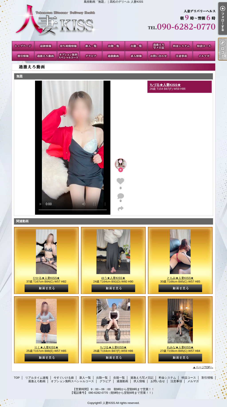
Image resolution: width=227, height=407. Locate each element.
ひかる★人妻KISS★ (46, 278)
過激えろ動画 (45, 56)
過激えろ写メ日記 (158, 46)
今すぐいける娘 (68, 46)
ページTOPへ (204, 367)
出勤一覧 (113, 46)
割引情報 (23, 56)
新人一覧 (91, 46)
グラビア (91, 56)
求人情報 (136, 56)
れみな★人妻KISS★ (180, 347)
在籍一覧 (136, 46)
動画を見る (46, 288)
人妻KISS (109, 403)
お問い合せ (158, 56)
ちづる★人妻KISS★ (165, 85)
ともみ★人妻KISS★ (180, 278)
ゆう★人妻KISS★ (113, 278)
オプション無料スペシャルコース (68, 56)
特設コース (204, 46)
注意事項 (181, 56)
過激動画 (113, 56)
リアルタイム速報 (45, 46)
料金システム (181, 46)
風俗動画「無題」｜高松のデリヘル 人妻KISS (113, 22)
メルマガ (204, 56)
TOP (23, 46)
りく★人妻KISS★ (46, 347)
